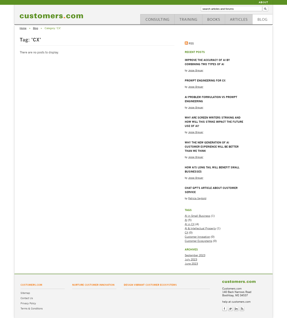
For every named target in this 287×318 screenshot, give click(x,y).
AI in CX (190, 224)
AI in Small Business (197, 215)
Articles (239, 19)
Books (213, 19)
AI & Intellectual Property (200, 228)
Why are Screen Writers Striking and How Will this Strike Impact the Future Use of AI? (214, 122)
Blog (263, 19)
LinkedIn (236, 308)
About (263, 2)
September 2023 (195, 255)
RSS (242, 308)
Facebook (224, 308)
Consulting (157, 19)
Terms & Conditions (32, 308)
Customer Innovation (197, 236)
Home (23, 28)
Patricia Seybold (197, 198)
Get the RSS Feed (186, 43)
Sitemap (25, 293)
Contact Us (27, 298)
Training (188, 19)
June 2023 (191, 263)
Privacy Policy (28, 303)
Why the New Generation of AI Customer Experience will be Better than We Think (212, 146)
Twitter (230, 308)
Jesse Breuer (195, 70)
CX (186, 232)
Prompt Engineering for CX (205, 80)
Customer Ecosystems (198, 240)
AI (186, 220)
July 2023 (191, 259)
